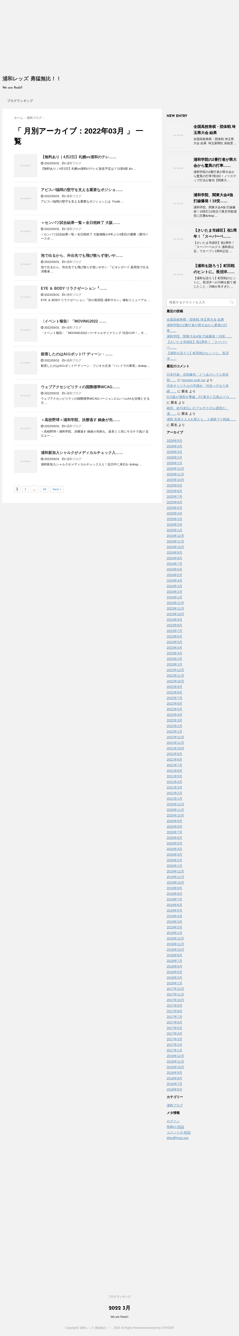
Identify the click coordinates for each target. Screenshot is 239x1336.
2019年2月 (174, 927)
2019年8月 (174, 894)
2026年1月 (174, 463)
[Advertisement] (119, 35)
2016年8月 (174, 1078)
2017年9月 (174, 1005)
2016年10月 (175, 1067)
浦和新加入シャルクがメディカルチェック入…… (82, 453)
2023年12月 (175, 603)
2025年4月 (174, 513)
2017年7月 (174, 1017)
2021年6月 (174, 771)
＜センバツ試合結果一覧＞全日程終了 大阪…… (80, 223)
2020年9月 (174, 821)
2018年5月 (174, 972)
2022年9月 (174, 687)
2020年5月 (174, 843)
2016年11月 (175, 1061)
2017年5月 (174, 1028)
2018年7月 (174, 961)
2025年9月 (174, 485)
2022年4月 (174, 715)
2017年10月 (175, 1000)
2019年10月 (175, 882)
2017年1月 (174, 1050)
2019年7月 (174, 899)
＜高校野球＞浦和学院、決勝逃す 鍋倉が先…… (80, 420)
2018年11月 (175, 944)
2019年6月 (174, 905)
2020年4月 (174, 849)
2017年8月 (174, 1011)
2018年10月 (175, 949)
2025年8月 (174, 491)
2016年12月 (175, 1056)
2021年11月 (175, 743)
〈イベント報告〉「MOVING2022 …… (73, 321)
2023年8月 (174, 625)
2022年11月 (175, 675)
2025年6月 (174, 502)
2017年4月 (174, 1033)
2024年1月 (174, 597)
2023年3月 (174, 653)
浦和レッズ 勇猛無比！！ (31, 79)
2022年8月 (174, 692)
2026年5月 (174, 441)
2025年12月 (175, 469)
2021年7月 (174, 765)
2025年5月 (174, 508)
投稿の (175, 1127)
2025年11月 (175, 474)
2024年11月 (175, 541)
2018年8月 (174, 955)
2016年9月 (174, 1073)
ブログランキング (20, 101)
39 (44, 489)
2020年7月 (174, 832)
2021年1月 (174, 798)
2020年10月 (175, 815)
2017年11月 (175, 994)
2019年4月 (174, 916)
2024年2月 (174, 592)
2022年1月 (174, 731)
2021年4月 (174, 782)
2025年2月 (174, 524)
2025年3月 (174, 519)
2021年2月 (174, 793)
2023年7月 (174, 631)
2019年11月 (175, 877)
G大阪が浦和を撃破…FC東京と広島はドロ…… (201, 397)
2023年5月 (174, 642)
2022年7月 (174, 698)
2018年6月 (174, 966)
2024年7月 (174, 564)
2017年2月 (174, 1045)
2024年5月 (174, 575)
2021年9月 (174, 754)
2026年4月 (174, 446)
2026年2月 (174, 457)
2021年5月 (174, 776)
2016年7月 (174, 1084)
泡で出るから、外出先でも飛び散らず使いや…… (82, 256)
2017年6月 (174, 1022)
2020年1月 (174, 866)
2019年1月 (174, 933)
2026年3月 (174, 452)
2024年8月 (174, 558)
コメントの (179, 1132)
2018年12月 (175, 938)
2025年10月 (175, 480)
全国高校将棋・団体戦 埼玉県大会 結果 (195, 319)
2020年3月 (174, 854)
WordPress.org (177, 1138)
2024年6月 (174, 569)
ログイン (173, 1121)
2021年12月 (175, 737)
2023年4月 (174, 647)
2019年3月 (174, 922)
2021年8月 (174, 759)
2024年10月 (175, 547)
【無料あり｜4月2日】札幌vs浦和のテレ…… (78, 157)
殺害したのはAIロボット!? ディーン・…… (77, 354)
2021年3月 (174, 787)
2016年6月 (174, 1089)
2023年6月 (174, 636)
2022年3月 (174, 720)
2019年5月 (174, 910)
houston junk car (194, 380)
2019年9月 (174, 888)
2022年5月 (174, 709)
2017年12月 (175, 989)
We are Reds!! (119, 1317)
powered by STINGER (160, 1327)
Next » (57, 489)
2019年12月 (175, 871)
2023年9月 (174, 620)
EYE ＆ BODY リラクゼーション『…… (74, 288)
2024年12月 (175, 536)
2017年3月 (174, 1039)
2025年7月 (174, 496)
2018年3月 (174, 977)
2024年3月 (174, 586)
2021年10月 (175, 748)
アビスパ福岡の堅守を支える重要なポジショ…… (82, 190)
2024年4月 (174, 580)
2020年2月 (174, 860)
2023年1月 (174, 664)
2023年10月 (175, 614)
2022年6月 (174, 703)
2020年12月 (175, 804)
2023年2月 (174, 659)
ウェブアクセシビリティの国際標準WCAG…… (80, 387)
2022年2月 (174, 726)
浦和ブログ (73, 163)
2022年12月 (175, 670)
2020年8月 (174, 826)
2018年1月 (174, 983)
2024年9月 (174, 552)
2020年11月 (175, 810)
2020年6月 (174, 838)
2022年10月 (175, 681)
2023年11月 (175, 608)
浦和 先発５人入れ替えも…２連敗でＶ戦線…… (201, 419)
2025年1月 (174, 530)
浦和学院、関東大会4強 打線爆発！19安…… (199, 336)
